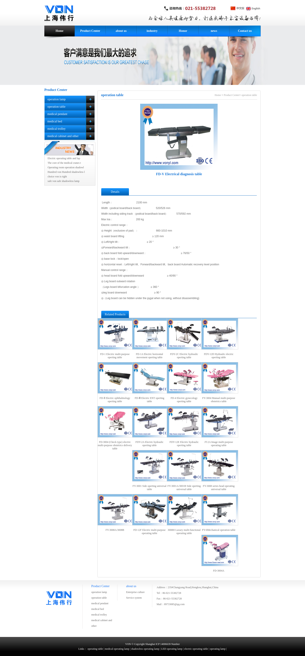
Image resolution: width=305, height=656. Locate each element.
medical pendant (99, 603)
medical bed (97, 609)
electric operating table (196, 648)
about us (121, 30)
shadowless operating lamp (145, 648)
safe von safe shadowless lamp (63, 181)
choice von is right (57, 176)
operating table (95, 648)
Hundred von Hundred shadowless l (66, 171)
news (214, 30)
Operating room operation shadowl (66, 167)
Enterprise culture (135, 592)
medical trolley (99, 614)
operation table (249, 95)
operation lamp (99, 592)
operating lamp (217, 648)
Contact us (245, 30)
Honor (183, 30)
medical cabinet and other (101, 623)
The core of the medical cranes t (64, 162)
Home (59, 30)
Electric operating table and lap (64, 158)
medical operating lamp (117, 648)
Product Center (90, 30)
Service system (134, 597)
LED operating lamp (172, 648)
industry (152, 30)
